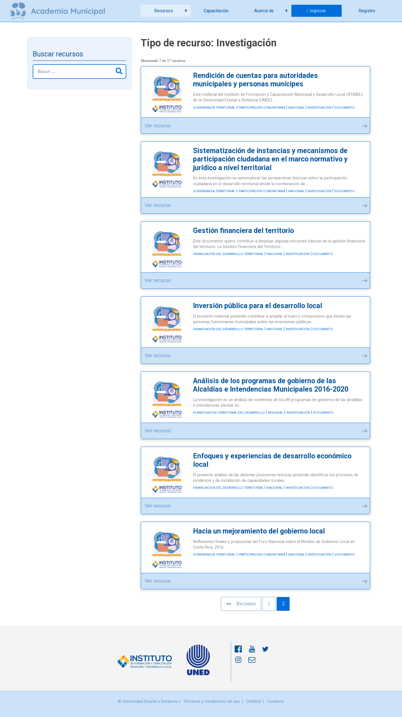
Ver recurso (256, 127)
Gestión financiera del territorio (243, 231)
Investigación (319, 107)
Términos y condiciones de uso (211, 701)
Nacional (296, 107)
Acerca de (264, 10)
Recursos (163, 10)
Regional (275, 413)
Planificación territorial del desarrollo (229, 413)
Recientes (241, 603)
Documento (344, 107)
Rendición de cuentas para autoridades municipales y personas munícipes (255, 80)
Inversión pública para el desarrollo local (257, 306)
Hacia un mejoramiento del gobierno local (259, 531)
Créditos (253, 701)
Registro (366, 10)
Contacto (275, 701)
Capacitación (216, 10)
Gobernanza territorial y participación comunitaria (239, 107)
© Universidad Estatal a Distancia (147, 701)
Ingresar (318, 10)
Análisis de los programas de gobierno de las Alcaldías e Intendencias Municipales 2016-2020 (270, 385)
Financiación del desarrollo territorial (228, 254)
